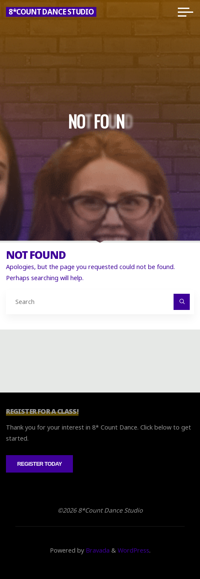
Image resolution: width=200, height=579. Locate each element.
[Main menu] (185, 12)
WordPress (133, 550)
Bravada (97, 550)
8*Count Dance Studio (51, 12)
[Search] (181, 302)
